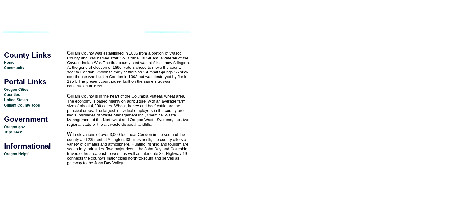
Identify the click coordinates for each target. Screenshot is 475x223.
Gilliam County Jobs (22, 105)
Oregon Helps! (17, 154)
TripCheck (13, 132)
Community (14, 68)
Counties (12, 95)
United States (16, 100)
